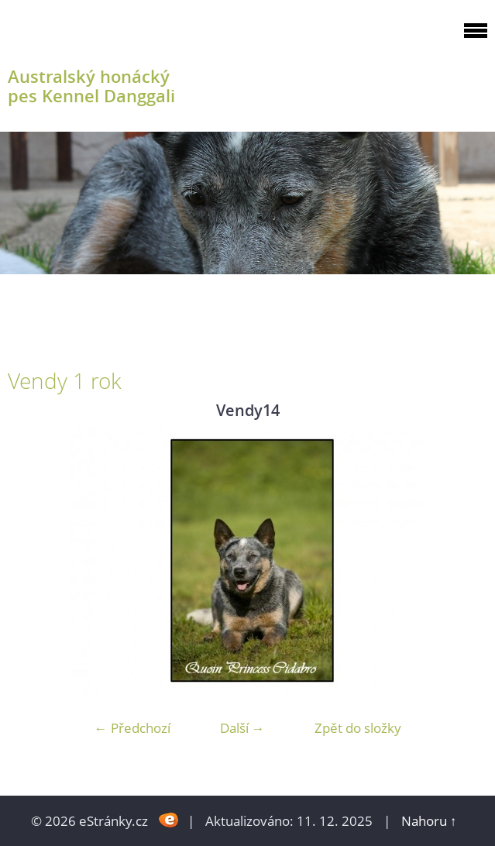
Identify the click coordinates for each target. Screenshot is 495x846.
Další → (242, 728)
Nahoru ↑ (429, 821)
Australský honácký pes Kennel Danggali (91, 86)
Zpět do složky (358, 728)
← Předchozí (132, 728)
